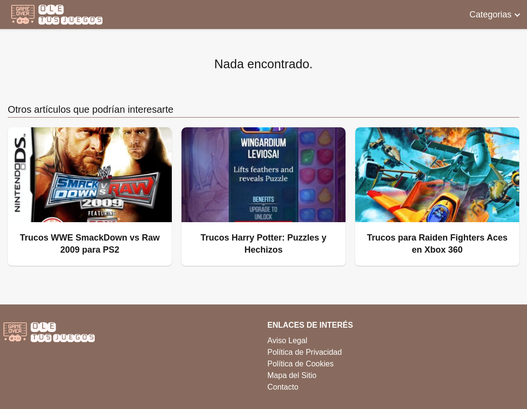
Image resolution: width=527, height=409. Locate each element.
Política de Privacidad (305, 352)
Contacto (283, 387)
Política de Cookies (301, 364)
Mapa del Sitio (292, 375)
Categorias (490, 14)
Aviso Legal (287, 340)
